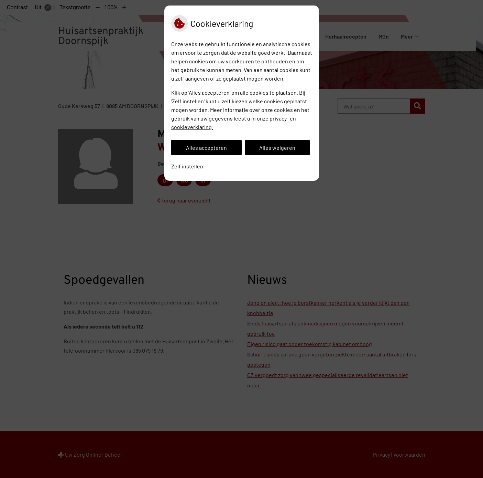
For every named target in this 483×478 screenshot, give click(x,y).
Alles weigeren (277, 147)
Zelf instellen (187, 166)
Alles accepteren (206, 147)
